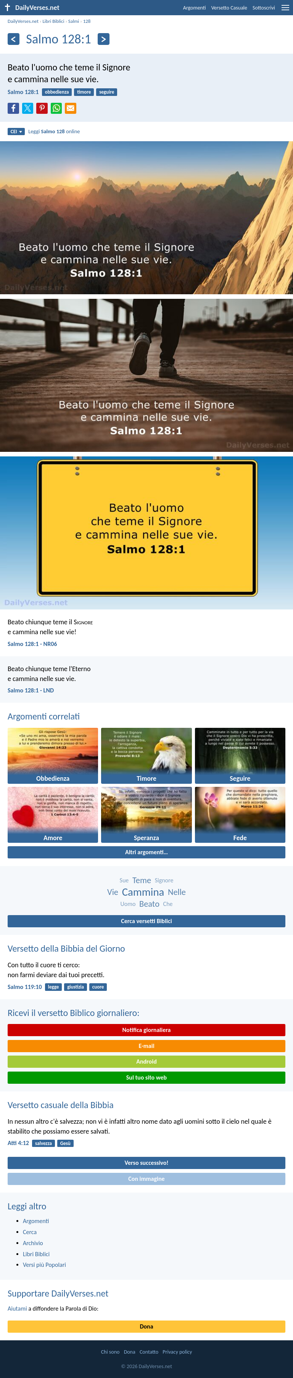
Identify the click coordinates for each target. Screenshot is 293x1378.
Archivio (33, 1243)
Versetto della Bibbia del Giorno (66, 948)
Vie (112, 892)
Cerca (30, 1232)
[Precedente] (13, 39)
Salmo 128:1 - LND (31, 690)
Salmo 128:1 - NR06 (32, 644)
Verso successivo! (146, 1162)
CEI (16, 131)
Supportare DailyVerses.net (58, 1293)
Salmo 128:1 (23, 92)
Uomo (127, 904)
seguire (106, 92)
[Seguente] (103, 39)
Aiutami (17, 1308)
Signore (164, 880)
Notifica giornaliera (146, 1030)
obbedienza (57, 92)
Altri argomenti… (146, 852)
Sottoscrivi (264, 8)
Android (146, 1061)
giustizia (75, 987)
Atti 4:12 (18, 1143)
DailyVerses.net (23, 21)
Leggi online (54, 131)
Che (168, 904)
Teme (141, 880)
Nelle (177, 892)
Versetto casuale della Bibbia (61, 1104)
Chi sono (110, 1352)
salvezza (43, 1143)
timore (84, 92)
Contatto (149, 1352)
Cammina (143, 892)
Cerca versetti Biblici (146, 921)
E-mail (146, 1045)
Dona (146, 1326)
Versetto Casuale (229, 8)
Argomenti (194, 8)
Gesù (65, 1143)
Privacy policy (177, 1352)
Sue (124, 880)
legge (53, 987)
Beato (149, 904)
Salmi (73, 21)
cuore (98, 987)
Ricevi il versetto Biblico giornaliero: (74, 1012)
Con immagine (146, 1178)
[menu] (285, 10)
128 (87, 21)
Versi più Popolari (44, 1264)
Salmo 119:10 (25, 986)
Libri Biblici (53, 21)
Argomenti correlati (44, 716)
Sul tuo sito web (146, 1077)
